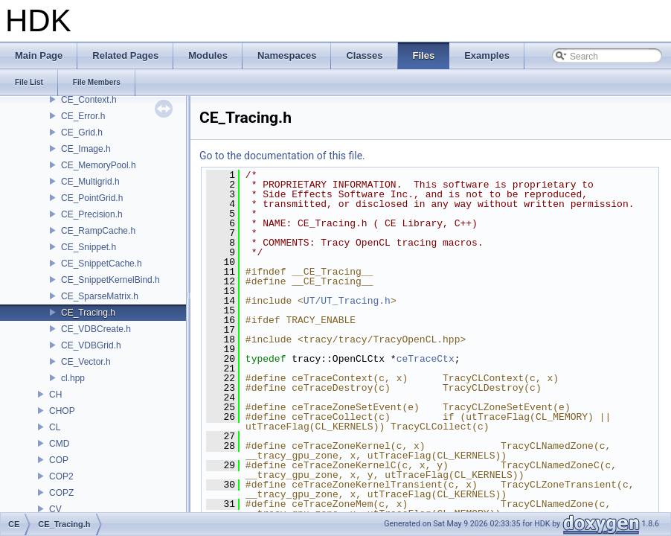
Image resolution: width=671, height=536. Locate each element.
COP (58, 460)
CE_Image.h (86, 149)
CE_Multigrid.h (90, 181)
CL (54, 427)
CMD (59, 443)
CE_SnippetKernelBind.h (110, 280)
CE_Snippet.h (88, 247)
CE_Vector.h (86, 362)
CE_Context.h (89, 100)
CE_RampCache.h (98, 231)
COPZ (61, 493)
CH (55, 394)
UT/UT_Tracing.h (347, 300)
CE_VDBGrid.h (91, 345)
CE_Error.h (83, 116)
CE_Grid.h (82, 132)
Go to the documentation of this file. (282, 156)
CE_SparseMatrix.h (99, 296)
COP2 (61, 476)
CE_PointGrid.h (92, 198)
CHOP (62, 411)
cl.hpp (73, 378)
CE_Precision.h (92, 214)
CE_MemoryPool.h (98, 165)
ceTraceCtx (425, 359)
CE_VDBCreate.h (96, 329)
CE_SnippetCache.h (101, 263)
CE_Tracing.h (88, 312)
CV (55, 509)
